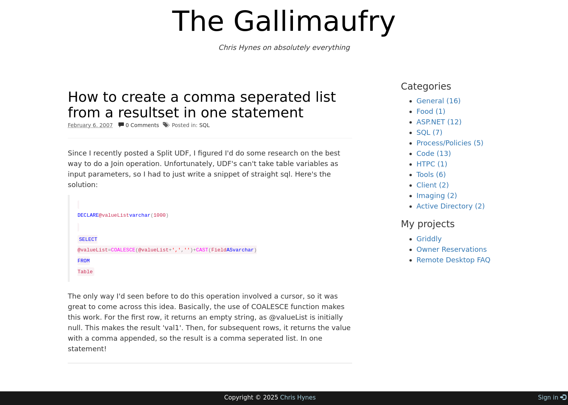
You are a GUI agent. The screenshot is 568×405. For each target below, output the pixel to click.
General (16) (438, 101)
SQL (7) (429, 132)
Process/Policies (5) (449, 143)
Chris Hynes (298, 397)
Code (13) (433, 153)
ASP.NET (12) (439, 122)
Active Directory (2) (450, 206)
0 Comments (138, 125)
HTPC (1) (431, 164)
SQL (204, 125)
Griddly (429, 239)
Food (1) (430, 111)
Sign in (552, 397)
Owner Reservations (451, 249)
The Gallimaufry (284, 21)
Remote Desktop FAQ (453, 260)
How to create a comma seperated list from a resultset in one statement (202, 104)
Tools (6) (431, 174)
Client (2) (432, 185)
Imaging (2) (436, 195)
